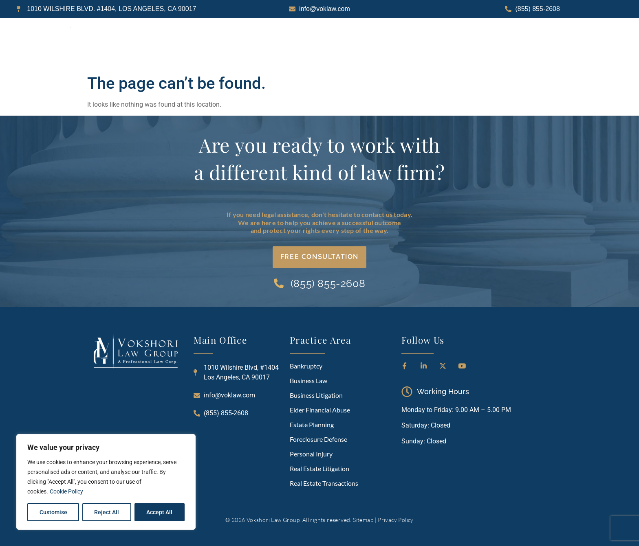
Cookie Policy (66, 492)
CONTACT (535, 44)
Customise (53, 512)
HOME (292, 44)
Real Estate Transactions (324, 483)
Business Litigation (316, 395)
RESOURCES (476, 44)
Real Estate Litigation (319, 468)
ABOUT (340, 44)
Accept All (160, 512)
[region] (106, 482)
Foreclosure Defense (318, 439)
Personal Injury (311, 454)
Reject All (107, 512)
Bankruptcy (306, 366)
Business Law (308, 380)
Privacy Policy (396, 519)
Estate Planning (312, 424)
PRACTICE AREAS (404, 44)
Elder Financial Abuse (320, 410)
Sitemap (363, 519)
